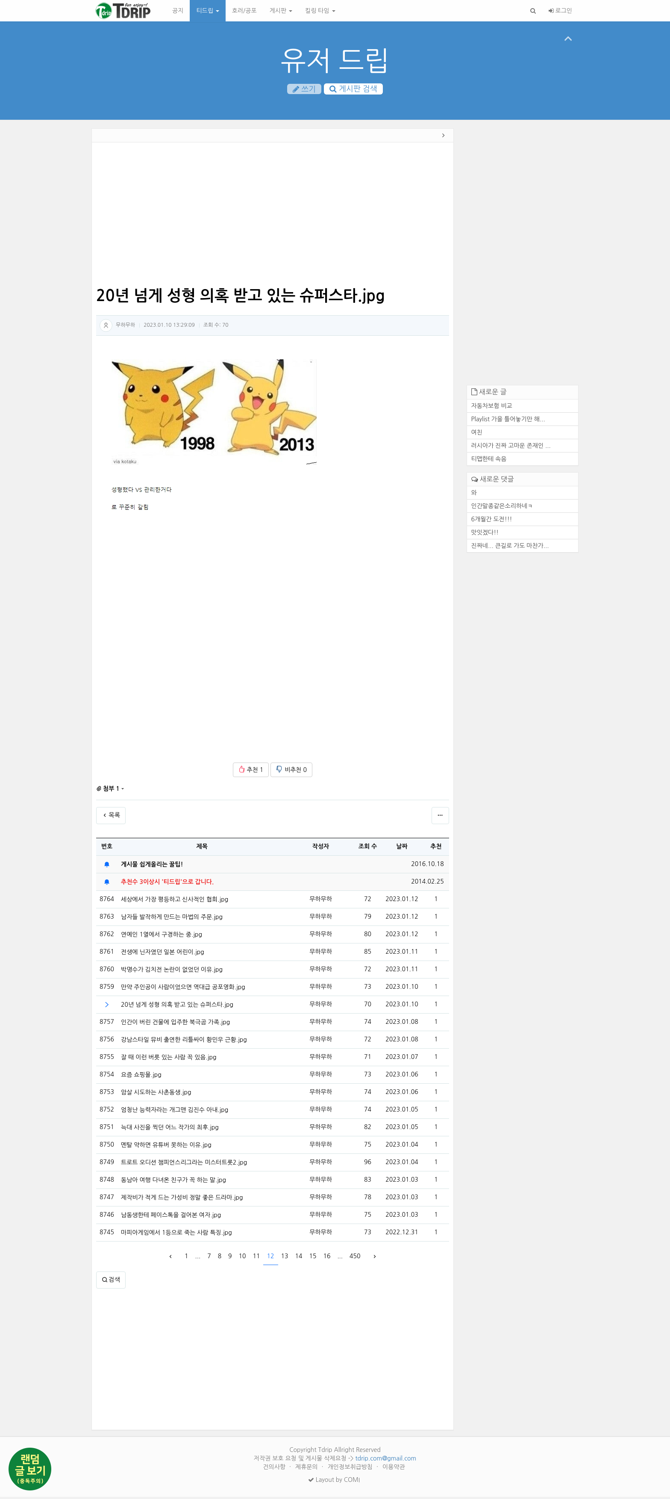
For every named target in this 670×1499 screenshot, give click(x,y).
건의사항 (275, 1469)
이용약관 (393, 1469)
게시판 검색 (353, 89)
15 (312, 1259)
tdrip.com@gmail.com (385, 1461)
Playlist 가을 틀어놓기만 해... (508, 421)
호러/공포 (244, 11)
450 (355, 1259)
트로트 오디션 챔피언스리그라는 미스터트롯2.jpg (184, 1165)
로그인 (560, 11)
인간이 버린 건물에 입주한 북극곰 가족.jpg (175, 1024)
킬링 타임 (320, 11)
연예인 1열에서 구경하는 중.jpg (161, 937)
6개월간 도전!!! (491, 521)
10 (242, 1259)
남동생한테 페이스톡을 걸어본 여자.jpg (171, 1217)
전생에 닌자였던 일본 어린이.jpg (162, 954)
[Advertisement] (52, 263)
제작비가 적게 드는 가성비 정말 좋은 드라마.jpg (182, 1200)
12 (270, 1259)
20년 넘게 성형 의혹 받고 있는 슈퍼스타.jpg (177, 1007)
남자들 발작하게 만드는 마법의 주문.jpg (172, 919)
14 (298, 1259)
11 (256, 1259)
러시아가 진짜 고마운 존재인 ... (511, 448)
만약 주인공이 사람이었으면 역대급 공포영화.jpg (183, 989)
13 (284, 1259)
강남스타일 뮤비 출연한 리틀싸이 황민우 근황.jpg (184, 1042)
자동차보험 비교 (491, 408)
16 (326, 1259)
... (197, 1259)
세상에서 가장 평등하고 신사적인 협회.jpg (174, 902)
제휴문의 (307, 1469)
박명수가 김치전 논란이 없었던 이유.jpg (172, 972)
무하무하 (125, 327)
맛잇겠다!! (485, 535)
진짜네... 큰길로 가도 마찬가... (510, 548)
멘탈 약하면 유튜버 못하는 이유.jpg (166, 1147)
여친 (476, 435)
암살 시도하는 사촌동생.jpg (156, 1094)
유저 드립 (335, 60)
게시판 (281, 11)
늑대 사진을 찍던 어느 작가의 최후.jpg (170, 1129)
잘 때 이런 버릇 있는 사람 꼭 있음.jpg (169, 1059)
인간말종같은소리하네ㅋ (502, 508)
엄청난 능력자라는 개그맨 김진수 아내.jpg (174, 1112)
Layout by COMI (334, 1482)
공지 (177, 11)
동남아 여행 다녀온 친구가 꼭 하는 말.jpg (173, 1182)
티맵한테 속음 (489, 461)
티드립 (207, 11)
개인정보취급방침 (351, 1469)
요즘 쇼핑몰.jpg (141, 1077)
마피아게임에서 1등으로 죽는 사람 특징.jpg (176, 1235)
